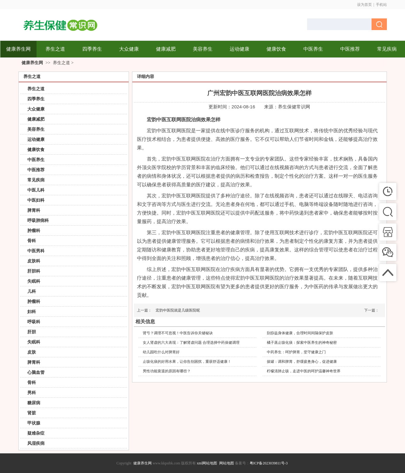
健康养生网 (32, 62)
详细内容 (145, 76)
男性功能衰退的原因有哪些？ (167, 371)
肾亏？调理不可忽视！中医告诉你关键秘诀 (178, 333)
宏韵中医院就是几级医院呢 (178, 310)
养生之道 (61, 62)
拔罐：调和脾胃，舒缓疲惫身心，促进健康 (302, 361)
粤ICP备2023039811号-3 (269, 463)
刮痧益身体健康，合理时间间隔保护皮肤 (300, 333)
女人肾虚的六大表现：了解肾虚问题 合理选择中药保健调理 (191, 342)
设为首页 (364, 4)
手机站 (381, 4)
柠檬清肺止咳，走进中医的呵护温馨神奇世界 (304, 371)
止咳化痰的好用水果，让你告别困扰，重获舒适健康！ (187, 361)
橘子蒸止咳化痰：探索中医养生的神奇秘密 (302, 342)
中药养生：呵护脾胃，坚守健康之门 (296, 352)
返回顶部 (394, 462)
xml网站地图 (207, 463)
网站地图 (226, 463)
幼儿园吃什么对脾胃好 (161, 352)
